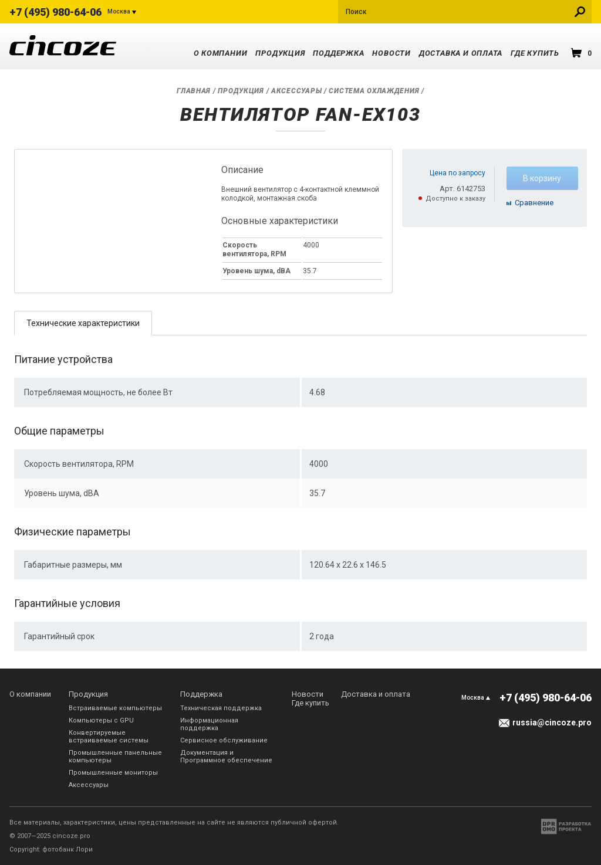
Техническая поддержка (221, 708)
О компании (221, 53)
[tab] (83, 323)
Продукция (280, 53)
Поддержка (338, 53)
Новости (391, 53)
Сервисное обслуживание (224, 740)
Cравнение (534, 202)
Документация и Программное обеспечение (226, 756)
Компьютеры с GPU (101, 720)
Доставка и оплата (460, 53)
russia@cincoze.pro (552, 722)
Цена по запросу (457, 173)
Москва (118, 11)
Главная (194, 91)
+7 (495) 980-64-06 (55, 12)
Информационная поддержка (209, 724)
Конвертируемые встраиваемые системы (108, 736)
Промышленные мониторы (113, 772)
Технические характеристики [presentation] (83, 323)
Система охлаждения (374, 91)
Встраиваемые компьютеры (115, 708)
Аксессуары (296, 91)
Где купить (535, 53)
